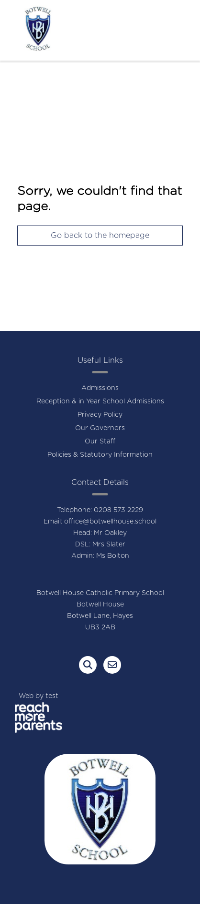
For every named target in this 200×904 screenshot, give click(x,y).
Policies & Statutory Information (100, 455)
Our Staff (100, 441)
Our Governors (100, 428)
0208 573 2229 (118, 510)
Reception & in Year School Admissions (100, 401)
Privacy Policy (100, 414)
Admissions (100, 388)
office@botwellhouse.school (110, 521)
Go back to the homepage (100, 235)
